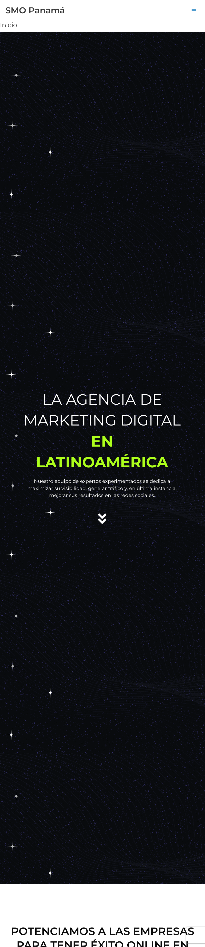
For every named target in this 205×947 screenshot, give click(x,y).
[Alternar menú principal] (194, 11)
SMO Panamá (35, 10)
